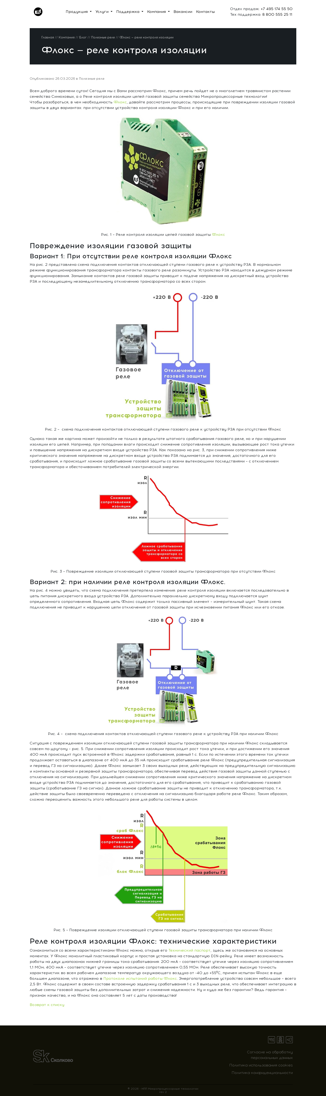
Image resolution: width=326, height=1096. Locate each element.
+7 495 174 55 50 (276, 9)
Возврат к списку (47, 1004)
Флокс (120, 102)
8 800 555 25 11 (276, 14)
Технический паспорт (189, 950)
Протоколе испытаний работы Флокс (140, 978)
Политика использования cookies (261, 1065)
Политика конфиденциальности (262, 1072)
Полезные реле (92, 79)
